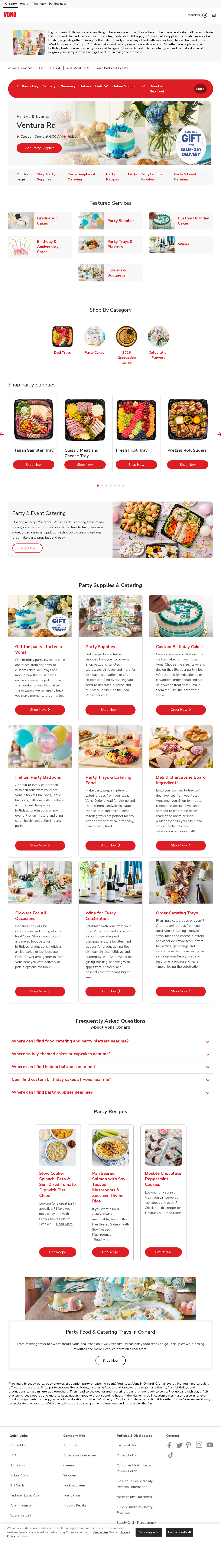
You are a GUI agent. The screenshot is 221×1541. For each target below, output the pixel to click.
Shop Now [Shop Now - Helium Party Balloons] (47, 845)
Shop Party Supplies (39, 148)
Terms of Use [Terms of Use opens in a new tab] (126, 1445)
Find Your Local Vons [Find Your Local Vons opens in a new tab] (25, 1495)
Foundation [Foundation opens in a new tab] (71, 1495)
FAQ (13, 1455)
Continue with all (179, 1532)
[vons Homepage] (10, 15)
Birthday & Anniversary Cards (54, 246)
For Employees (74, 1485)
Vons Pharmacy (21, 1505)
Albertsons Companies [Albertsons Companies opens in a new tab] (79, 1455)
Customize (100, 1532)
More (200, 88)
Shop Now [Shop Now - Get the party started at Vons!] (47, 709)
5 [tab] (115, 485)
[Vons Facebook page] (170, 1447)
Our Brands (18, 1465)
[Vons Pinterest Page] (189, 1447)
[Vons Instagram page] (199, 1447)
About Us (70, 1445)
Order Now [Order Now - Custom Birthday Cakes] (188, 709)
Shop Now (40, 464)
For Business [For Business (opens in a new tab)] (57, 4)
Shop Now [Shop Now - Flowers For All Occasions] (47, 991)
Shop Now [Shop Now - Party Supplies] (118, 709)
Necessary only (149, 1532)
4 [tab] (111, 485)
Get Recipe (62, 1252)
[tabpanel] (34, 433)
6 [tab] (119, 485)
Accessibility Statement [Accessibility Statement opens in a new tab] (134, 1497)
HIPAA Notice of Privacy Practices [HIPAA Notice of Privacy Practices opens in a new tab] (135, 1510)
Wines (185, 244)
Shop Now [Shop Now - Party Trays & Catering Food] (118, 845)
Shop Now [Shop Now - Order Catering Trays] (188, 991)
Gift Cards (17, 1485)
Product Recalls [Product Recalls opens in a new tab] (74, 1505)
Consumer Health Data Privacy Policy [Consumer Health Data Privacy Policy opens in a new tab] (134, 1468)
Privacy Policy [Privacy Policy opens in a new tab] (127, 1455)
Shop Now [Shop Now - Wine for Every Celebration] (118, 991)
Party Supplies (122, 220)
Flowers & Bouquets (124, 273)
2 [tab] (102, 485)
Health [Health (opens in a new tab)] (24, 4)
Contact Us (18, 1445)
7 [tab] (123, 485)
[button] (197, 15)
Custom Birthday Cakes (195, 221)
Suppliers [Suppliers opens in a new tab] (70, 1475)
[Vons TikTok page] (170, 1457)
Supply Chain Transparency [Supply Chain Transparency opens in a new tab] (136, 1523)
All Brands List (20, 1515)
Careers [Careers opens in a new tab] (69, 1465)
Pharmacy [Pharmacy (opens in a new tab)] (39, 4)
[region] (110, 1532)
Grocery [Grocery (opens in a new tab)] (11, 4)
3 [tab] (106, 485)
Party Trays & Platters (124, 244)
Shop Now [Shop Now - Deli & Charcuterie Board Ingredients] (188, 845)
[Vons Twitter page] (179, 1447)
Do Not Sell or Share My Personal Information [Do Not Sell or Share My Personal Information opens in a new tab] (135, 1484)
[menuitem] (27, 89)
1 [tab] (98, 485)
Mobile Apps (19, 1475)
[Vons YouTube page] (210, 1447)
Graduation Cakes (54, 221)
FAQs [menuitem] (132, 174)
